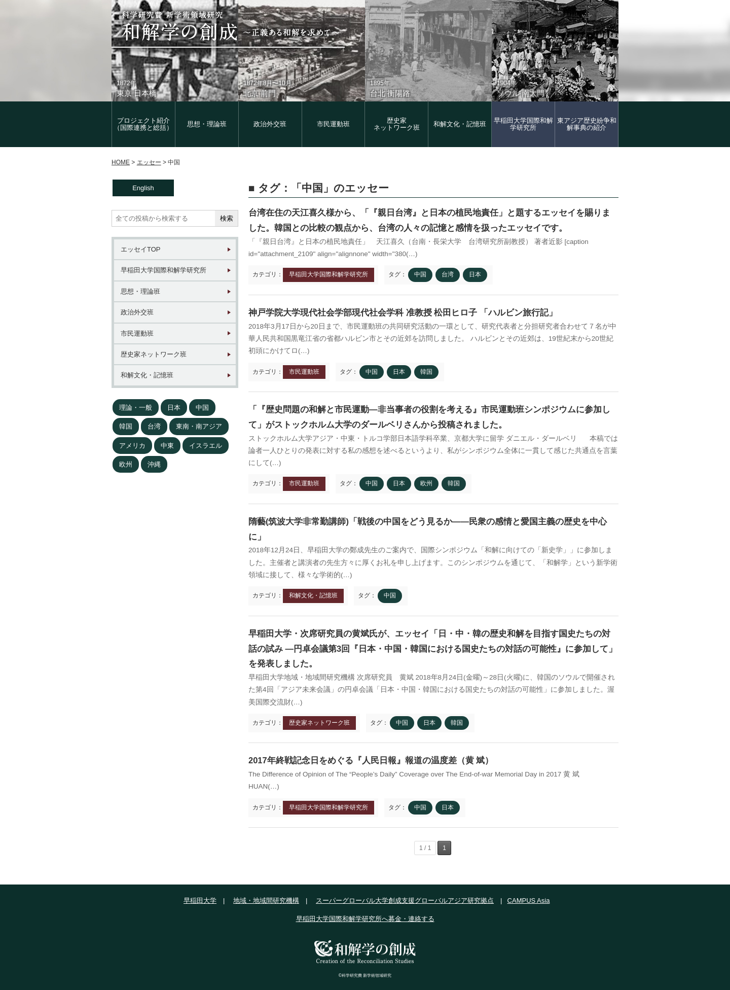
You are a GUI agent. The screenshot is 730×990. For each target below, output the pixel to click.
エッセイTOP (141, 249)
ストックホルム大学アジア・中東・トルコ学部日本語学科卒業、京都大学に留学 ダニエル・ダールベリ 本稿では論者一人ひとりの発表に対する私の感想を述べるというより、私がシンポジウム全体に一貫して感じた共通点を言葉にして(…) (433, 451)
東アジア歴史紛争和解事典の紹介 (586, 124)
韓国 (125, 426)
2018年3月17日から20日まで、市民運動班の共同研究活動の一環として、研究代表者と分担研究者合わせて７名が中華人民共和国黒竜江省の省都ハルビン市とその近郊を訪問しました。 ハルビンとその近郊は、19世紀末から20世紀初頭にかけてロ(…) (432, 339)
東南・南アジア (199, 426)
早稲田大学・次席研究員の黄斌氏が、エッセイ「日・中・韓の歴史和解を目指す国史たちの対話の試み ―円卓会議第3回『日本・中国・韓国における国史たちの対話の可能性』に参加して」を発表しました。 (432, 648)
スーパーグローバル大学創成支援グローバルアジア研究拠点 (405, 900)
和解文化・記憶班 (459, 124)
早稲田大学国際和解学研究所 (523, 124)
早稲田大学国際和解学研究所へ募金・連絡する (365, 919)
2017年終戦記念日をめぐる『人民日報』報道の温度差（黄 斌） (370, 760)
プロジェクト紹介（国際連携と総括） (143, 124)
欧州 (125, 464)
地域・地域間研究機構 (266, 900)
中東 (167, 445)
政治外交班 (269, 124)
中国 (202, 407)
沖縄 (154, 464)
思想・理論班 (207, 124)
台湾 (154, 426)
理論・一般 (135, 407)
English (143, 188)
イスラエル (205, 445)
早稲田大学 (200, 900)
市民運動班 (333, 124)
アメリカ (132, 445)
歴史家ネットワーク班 (154, 354)
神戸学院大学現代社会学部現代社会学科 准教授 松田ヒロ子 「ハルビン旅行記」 (402, 312)
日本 (173, 407)
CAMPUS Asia (528, 900)
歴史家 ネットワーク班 (397, 124)
